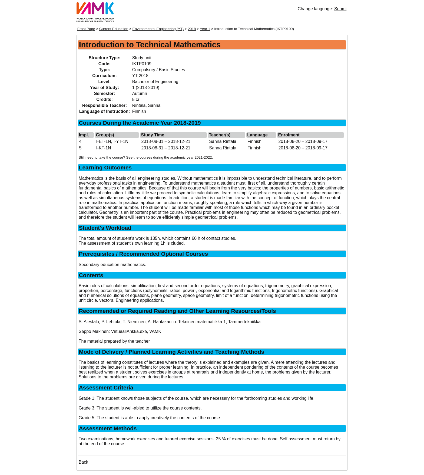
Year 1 (205, 29)
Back (83, 462)
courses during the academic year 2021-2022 (176, 157)
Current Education (113, 29)
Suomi (340, 8)
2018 (192, 29)
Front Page (86, 29)
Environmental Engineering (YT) (158, 29)
